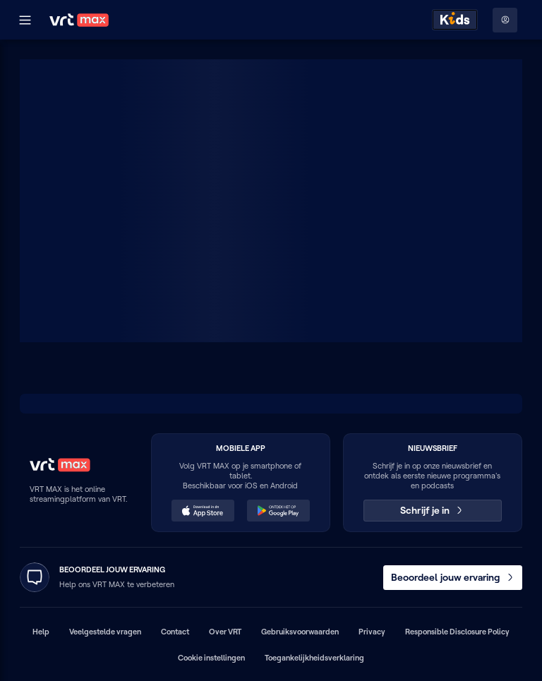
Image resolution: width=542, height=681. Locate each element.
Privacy (372, 631)
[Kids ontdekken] (455, 19)
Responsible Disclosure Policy (457, 631)
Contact (175, 631)
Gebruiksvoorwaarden (300, 631)
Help (40, 631)
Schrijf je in (432, 510)
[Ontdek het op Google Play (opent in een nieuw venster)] (279, 511)
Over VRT (225, 631)
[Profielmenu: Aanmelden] (505, 20)
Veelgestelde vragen (105, 631)
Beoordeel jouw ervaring (453, 577)
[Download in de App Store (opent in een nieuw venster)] (203, 511)
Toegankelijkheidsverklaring (314, 657)
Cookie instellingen (211, 657)
